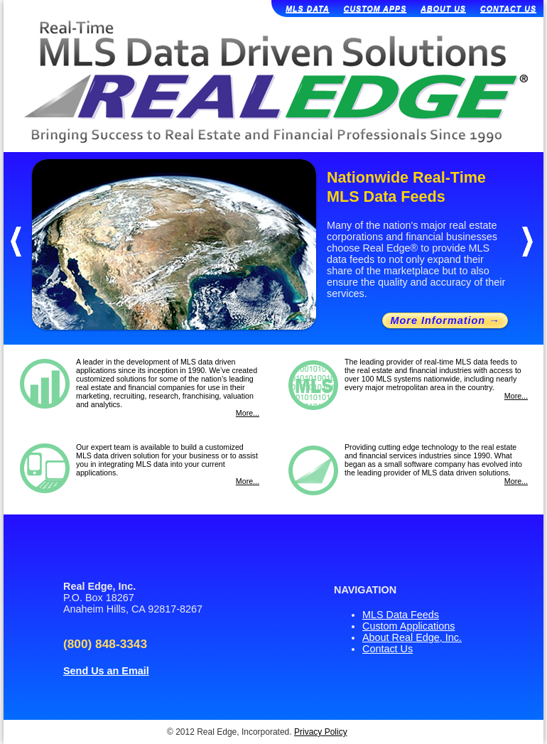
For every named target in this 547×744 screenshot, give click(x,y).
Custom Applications (408, 626)
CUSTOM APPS (375, 8)
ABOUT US (443, 8)
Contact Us (387, 648)
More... (247, 413)
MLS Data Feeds (400, 614)
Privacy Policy (320, 732)
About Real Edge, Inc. (412, 637)
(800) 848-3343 (105, 644)
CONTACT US (508, 8)
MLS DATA (307, 8)
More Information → (445, 320)
